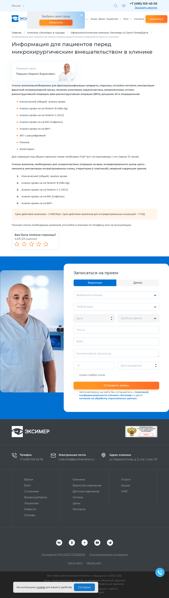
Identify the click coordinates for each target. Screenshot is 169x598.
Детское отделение (86, 491)
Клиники (79, 479)
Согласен (84, 587)
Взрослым (95, 282)
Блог (126, 19)
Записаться (156, 19)
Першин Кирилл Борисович (35, 73)
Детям (137, 282)
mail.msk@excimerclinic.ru (76, 459)
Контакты (139, 19)
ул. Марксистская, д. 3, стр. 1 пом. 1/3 (133, 459)
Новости (30, 509)
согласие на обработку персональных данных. (108, 398)
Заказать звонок (146, 7)
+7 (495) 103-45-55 (143, 3)
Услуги (126, 479)
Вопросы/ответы (35, 497)
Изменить (56, 22)
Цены (76, 503)
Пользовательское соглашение (108, 554)
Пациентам (112, 19)
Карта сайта (75, 563)
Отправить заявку (116, 385)
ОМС (124, 491)
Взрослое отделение (87, 485)
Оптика (78, 497)
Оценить (146, 434)
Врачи (102, 19)
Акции (94, 19)
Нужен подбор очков (92, 375)
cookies (40, 587)
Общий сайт (93, 563)
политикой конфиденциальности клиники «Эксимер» (114, 394)
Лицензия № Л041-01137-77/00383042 (63, 554)
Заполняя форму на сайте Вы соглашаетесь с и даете (114, 395)
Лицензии (31, 503)
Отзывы (29, 515)
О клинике (31, 491)
